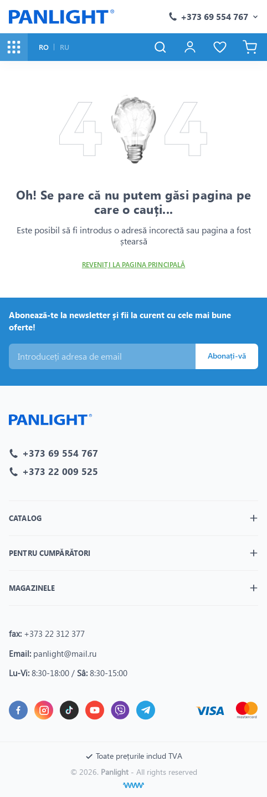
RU (64, 47)
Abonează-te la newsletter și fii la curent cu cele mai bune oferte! (120, 321)
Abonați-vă (227, 355)
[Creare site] (133, 785)
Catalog (25, 518)
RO (44, 47)
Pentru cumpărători (49, 553)
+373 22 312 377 (54, 633)
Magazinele (32, 587)
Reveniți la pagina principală (133, 264)
